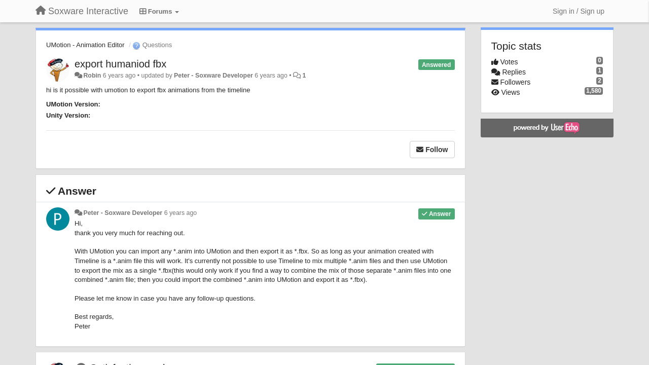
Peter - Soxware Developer (213, 75)
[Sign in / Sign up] (578, 11)
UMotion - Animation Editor (85, 45)
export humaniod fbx (120, 63)
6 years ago (180, 212)
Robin (92, 75)
